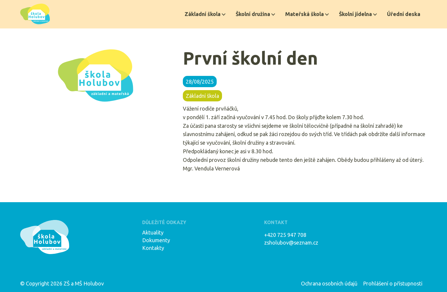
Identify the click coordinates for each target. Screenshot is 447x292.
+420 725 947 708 (285, 234)
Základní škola (203, 14)
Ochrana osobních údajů (329, 283)
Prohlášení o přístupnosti (392, 283)
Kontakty (153, 248)
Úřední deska (403, 14)
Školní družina (253, 14)
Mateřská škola (304, 14)
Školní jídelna (355, 14)
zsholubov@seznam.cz (291, 242)
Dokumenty (156, 240)
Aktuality (153, 232)
